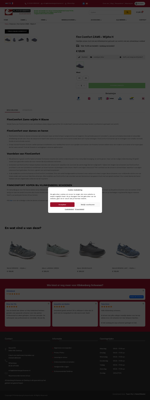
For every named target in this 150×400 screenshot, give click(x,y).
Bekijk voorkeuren (88, 205)
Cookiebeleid (69, 209)
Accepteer (62, 205)
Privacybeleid (79, 209)
